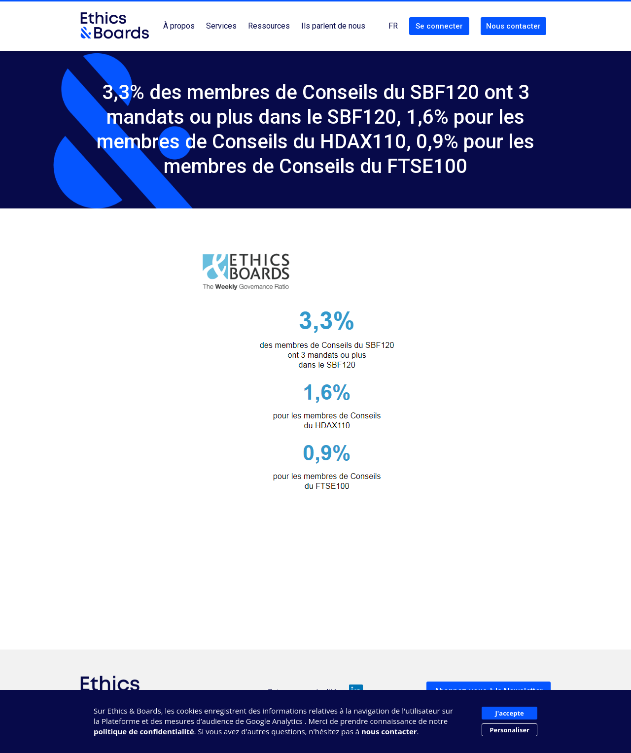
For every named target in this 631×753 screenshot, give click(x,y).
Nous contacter (513, 26)
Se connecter (439, 26)
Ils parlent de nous (333, 26)
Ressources (269, 26)
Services (221, 26)
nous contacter (389, 731)
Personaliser (509, 729)
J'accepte (509, 713)
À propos (179, 26)
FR (393, 26)
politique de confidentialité (144, 731)
